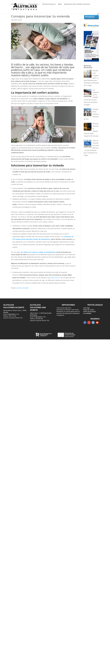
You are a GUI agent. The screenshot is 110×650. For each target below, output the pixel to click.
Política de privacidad (89, 311)
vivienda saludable (22, 288)
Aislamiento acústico (16, 20)
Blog (59, 4)
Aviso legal (86, 308)
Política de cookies (88, 309)
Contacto (14, 9)
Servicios (21, 4)
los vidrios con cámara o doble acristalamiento (38, 252)
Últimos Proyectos (49, 4)
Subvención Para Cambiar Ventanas (77, 4)
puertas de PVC (55, 278)
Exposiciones (33, 4)
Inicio (13, 4)
